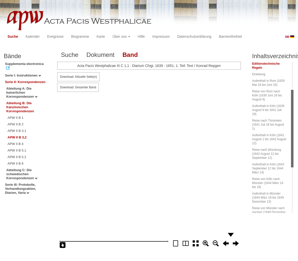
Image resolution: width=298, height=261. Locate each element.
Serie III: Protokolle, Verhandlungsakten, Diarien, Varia (20, 189)
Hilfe (141, 36)
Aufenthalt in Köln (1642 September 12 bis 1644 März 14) (268, 168)
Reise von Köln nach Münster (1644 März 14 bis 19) (267, 183)
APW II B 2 (16, 124)
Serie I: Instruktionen (23, 75)
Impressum (161, 36)
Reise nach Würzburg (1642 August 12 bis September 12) (266, 154)
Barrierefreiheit (230, 36)
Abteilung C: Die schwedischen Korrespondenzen (21, 174)
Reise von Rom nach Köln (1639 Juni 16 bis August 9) (267, 95)
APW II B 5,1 (17, 150)
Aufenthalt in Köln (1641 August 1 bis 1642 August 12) (269, 139)
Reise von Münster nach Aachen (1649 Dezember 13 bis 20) (268, 212)
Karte (101, 36)
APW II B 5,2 (17, 157)
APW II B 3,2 (17, 137)
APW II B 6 (16, 163)
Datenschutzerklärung (194, 36)
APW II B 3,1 (17, 131)
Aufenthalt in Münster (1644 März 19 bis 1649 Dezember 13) (268, 197)
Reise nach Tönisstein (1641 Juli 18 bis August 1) (268, 124)
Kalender (33, 36)
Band (130, 54)
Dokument (100, 54)
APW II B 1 (16, 118)
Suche (13, 36)
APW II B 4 (16, 144)
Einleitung (258, 74)
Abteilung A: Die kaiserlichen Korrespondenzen (21, 92)
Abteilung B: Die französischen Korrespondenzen (20, 107)
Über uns (121, 36)
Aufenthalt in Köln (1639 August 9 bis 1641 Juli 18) (268, 110)
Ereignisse (55, 36)
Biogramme (80, 36)
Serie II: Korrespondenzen (25, 82)
